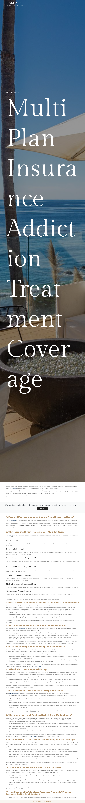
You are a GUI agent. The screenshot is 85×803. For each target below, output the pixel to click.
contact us (19, 711)
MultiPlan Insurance (12, 520)
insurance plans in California (20, 628)
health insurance (27, 490)
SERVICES (45, 3)
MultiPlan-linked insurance (14, 693)
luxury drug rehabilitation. (50, 490)
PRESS (64, 3)
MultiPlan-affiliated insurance (12, 535)
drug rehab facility (13, 488)
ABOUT (59, 3)
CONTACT (76, 3)
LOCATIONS (52, 3)
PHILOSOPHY (37, 3)
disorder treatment (16, 521)
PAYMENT (69, 3)
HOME (31, 3)
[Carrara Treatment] (14, 4)
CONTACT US (42, 509)
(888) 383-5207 (49, 801)
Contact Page (38, 666)
